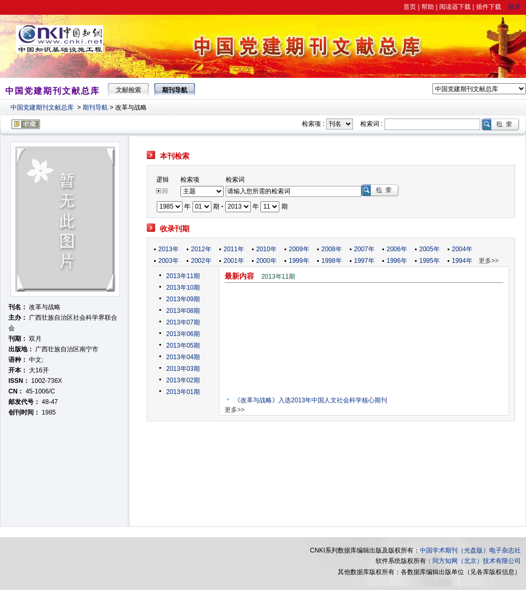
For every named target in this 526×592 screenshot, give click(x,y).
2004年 (462, 249)
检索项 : (313, 123)
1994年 (462, 260)
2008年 (331, 249)
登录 (514, 7)
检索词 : (371, 123)
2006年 (397, 249)
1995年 (429, 260)
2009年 (299, 249)
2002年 (201, 260)
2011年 (234, 249)
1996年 (397, 260)
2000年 (266, 260)
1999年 (299, 260)
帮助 (427, 7)
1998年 (331, 260)
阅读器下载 (455, 7)
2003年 (168, 260)
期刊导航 (95, 107)
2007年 (364, 249)
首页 (409, 7)
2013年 (168, 249)
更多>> (489, 260)
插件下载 (488, 7)
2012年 (201, 249)
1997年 (364, 260)
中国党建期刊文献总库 (42, 107)
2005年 (429, 249)
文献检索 (128, 90)
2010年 (266, 249)
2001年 (234, 260)
